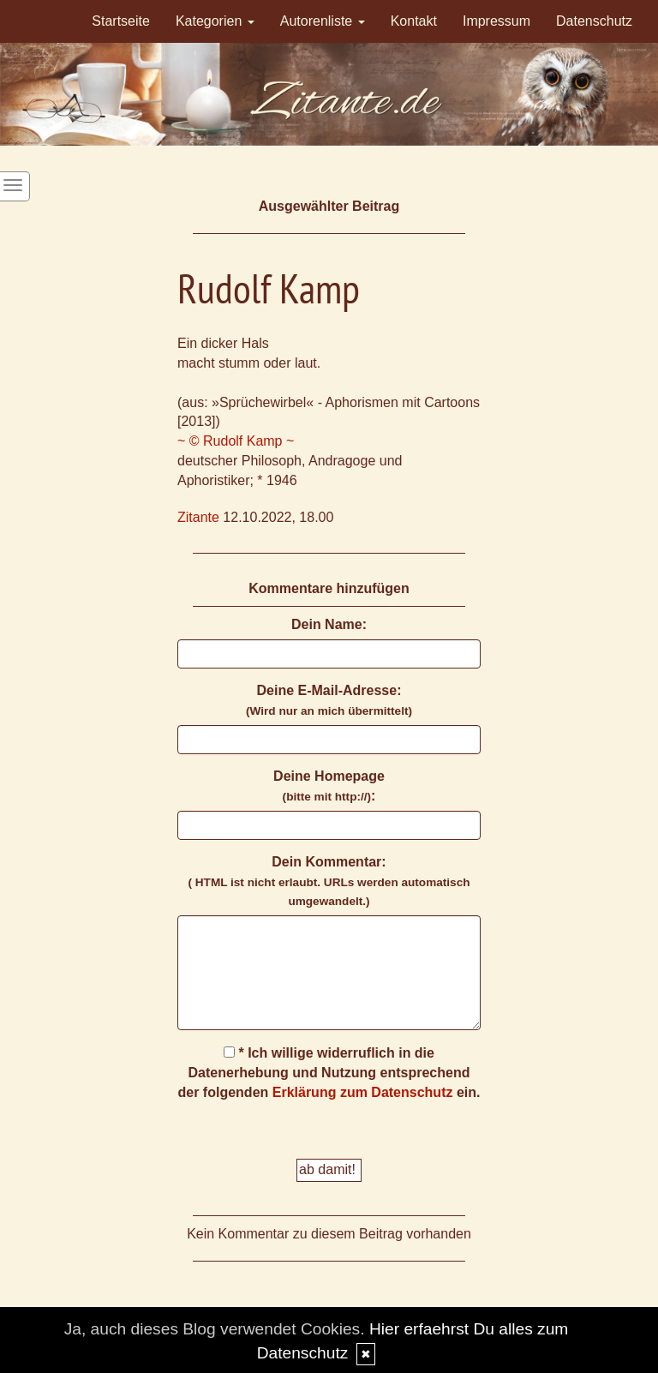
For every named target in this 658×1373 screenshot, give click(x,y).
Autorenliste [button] (322, 21)
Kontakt (414, 21)
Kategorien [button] (215, 21)
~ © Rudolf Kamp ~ (235, 441)
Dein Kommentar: (329, 881)
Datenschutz (594, 21)
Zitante (198, 517)
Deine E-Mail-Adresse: (329, 700)
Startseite (121, 21)
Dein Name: (329, 624)
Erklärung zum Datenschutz (362, 1092)
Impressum (496, 21)
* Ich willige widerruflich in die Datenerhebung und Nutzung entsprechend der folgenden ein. (329, 1073)
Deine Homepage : (329, 786)
